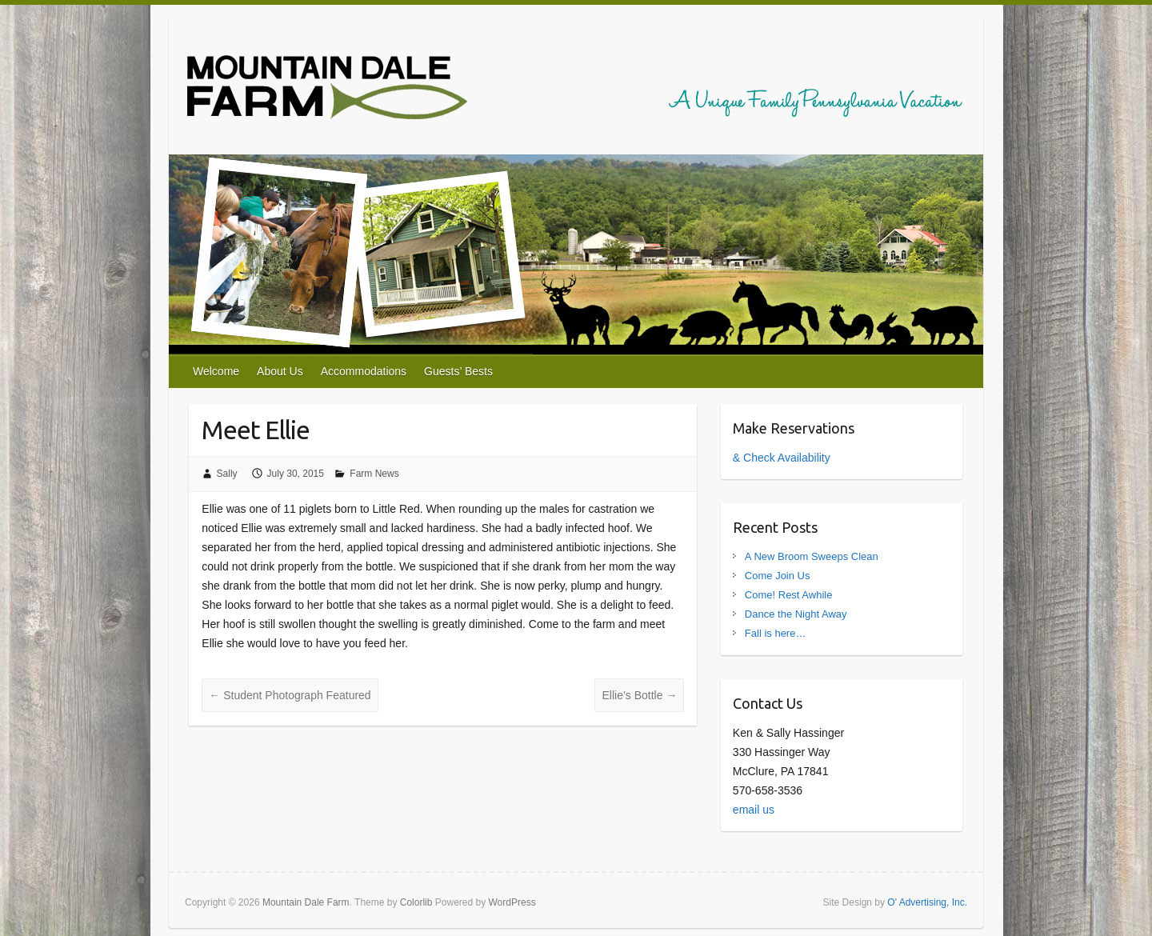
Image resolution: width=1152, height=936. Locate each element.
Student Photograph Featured (289, 695)
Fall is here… (775, 633)
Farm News (374, 473)
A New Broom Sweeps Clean (811, 556)
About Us (280, 371)
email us (753, 809)
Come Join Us (777, 576)
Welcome (216, 371)
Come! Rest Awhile (789, 595)
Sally (227, 473)
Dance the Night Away (796, 614)
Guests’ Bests (458, 371)
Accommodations (363, 371)
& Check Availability (781, 457)
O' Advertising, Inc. (927, 902)
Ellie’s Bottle (639, 695)
